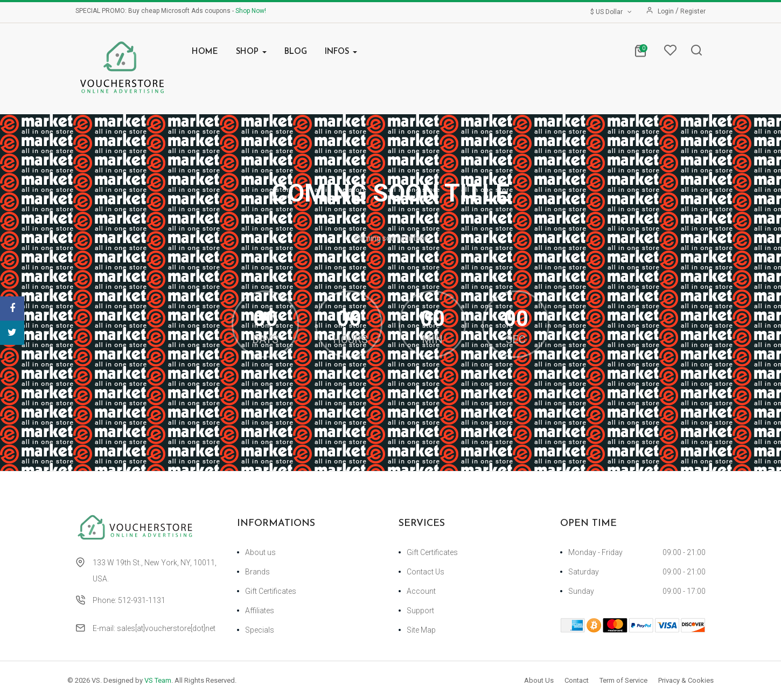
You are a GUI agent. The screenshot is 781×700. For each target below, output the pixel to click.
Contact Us (425, 571)
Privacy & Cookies (686, 680)
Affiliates (259, 610)
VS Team (157, 680)
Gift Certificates (270, 591)
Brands (257, 571)
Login (666, 11)
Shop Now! (250, 11)
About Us (539, 680)
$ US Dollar (611, 12)
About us (260, 552)
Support (420, 610)
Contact (576, 680)
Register (693, 11)
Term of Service (623, 680)
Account (421, 591)
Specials (259, 630)
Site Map (421, 630)
